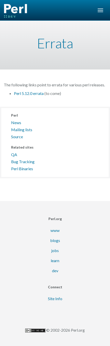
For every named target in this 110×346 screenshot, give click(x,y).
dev (55, 270)
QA (14, 154)
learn (55, 260)
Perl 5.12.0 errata (29, 93)
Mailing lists (21, 129)
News (16, 122)
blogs (55, 240)
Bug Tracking (23, 161)
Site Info (55, 298)
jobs (55, 250)
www (55, 230)
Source (17, 136)
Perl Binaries (22, 168)
